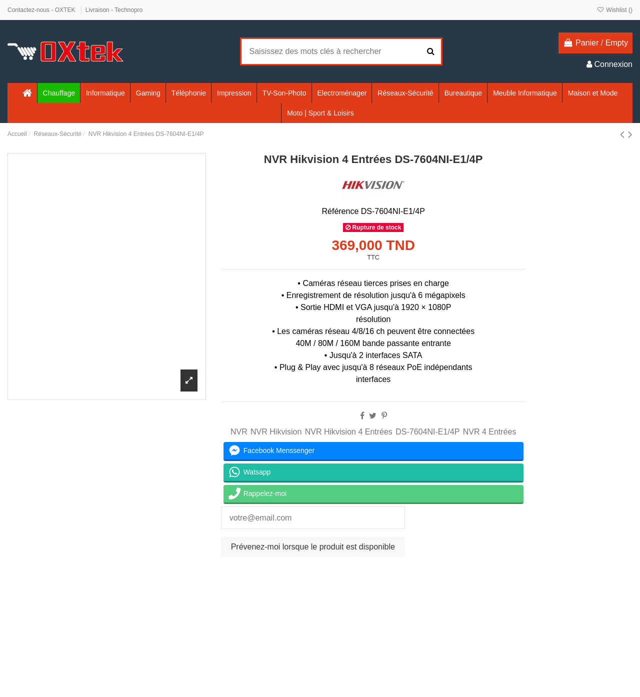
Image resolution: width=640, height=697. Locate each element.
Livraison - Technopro (114, 10)
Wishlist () (614, 10)
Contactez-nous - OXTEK (42, 10)
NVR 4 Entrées (489, 432)
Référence (340, 211)
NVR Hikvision (276, 432)
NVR (239, 432)
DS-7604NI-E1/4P (428, 432)
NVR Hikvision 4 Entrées (348, 432)
